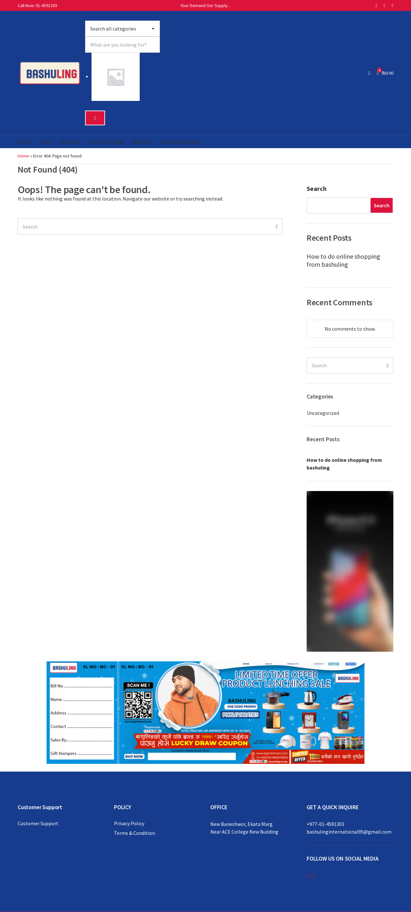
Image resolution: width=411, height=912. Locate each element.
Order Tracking (107, 142)
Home (24, 142)
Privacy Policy (129, 823)
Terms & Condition (134, 833)
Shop (45, 142)
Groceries (70, 142)
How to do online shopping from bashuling (343, 260)
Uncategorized (323, 413)
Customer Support (181, 142)
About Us (142, 142)
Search (317, 188)
